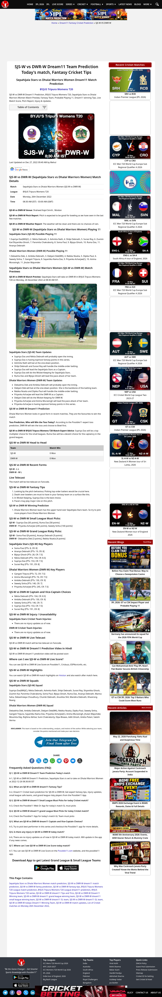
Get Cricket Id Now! (144, 979)
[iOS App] (21, 987)
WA (53, 760)
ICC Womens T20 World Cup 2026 (57, 970)
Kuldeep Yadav (115, 979)
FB (32, 760)
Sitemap (139, 973)
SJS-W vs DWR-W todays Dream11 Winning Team (32, 902)
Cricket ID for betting (145, 976)
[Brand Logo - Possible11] (21, 965)
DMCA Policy (141, 963)
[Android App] (21, 980)
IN (33, 992)
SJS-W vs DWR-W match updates (71, 902)
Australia (86, 966)
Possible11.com (65, 850)
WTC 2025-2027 (49, 966)
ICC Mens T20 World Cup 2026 (55, 963)
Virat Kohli (113, 963)
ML (73, 760)
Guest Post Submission (145, 966)
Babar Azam (114, 970)
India (85, 963)
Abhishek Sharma (116, 976)
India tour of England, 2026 (54, 976)
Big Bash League (50, 979)
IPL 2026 (46, 973)
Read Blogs (147, 542)
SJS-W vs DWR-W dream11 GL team (86, 899)
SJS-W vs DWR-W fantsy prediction (36, 886)
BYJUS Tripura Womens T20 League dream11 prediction (64, 889)
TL (60, 760)
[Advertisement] (81, 43)
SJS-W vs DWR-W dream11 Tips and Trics (55, 893)
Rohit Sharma (115, 966)
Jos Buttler (113, 983)
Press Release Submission (146, 970)
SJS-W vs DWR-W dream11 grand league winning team (49, 896)
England (86, 973)
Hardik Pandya (115, 973)
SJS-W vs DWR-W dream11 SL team (52, 899)
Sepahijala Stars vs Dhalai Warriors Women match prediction (38, 883)
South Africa (88, 970)
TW (39, 760)
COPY (80, 760)
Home (54, 23)
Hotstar (62, 675)
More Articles (146, 708)
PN (67, 760)
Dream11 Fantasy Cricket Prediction (76, 23)
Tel (6, 992)
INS (19, 992)
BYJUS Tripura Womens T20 (56, 89)
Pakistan (86, 976)
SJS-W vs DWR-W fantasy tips (66, 886)
